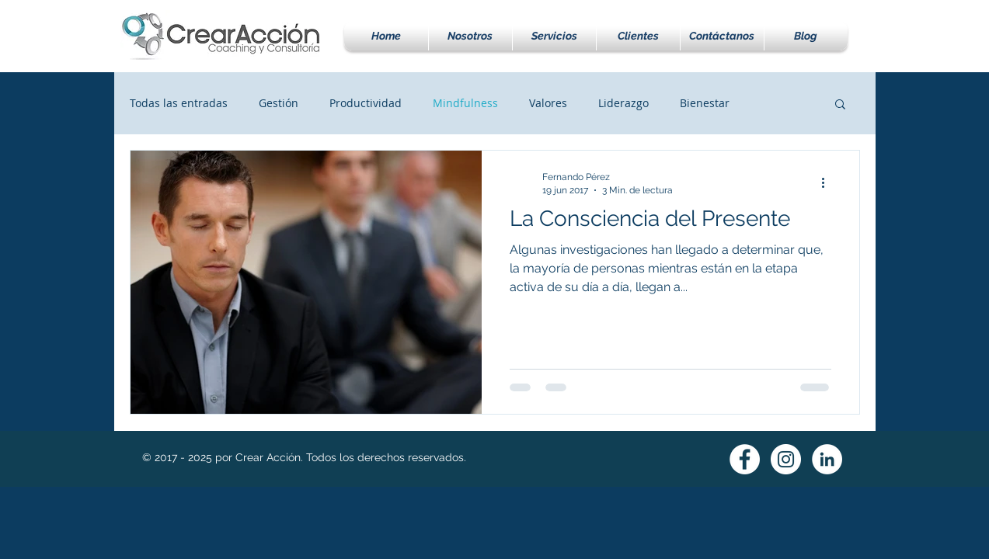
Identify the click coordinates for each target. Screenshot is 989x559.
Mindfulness (465, 102)
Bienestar (705, 102)
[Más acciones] (829, 182)
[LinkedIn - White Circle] (827, 459)
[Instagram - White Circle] (786, 459)
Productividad (365, 102)
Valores (548, 102)
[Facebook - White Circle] (745, 459)
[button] (554, 36)
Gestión (278, 102)
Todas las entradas (179, 102)
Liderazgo (623, 102)
